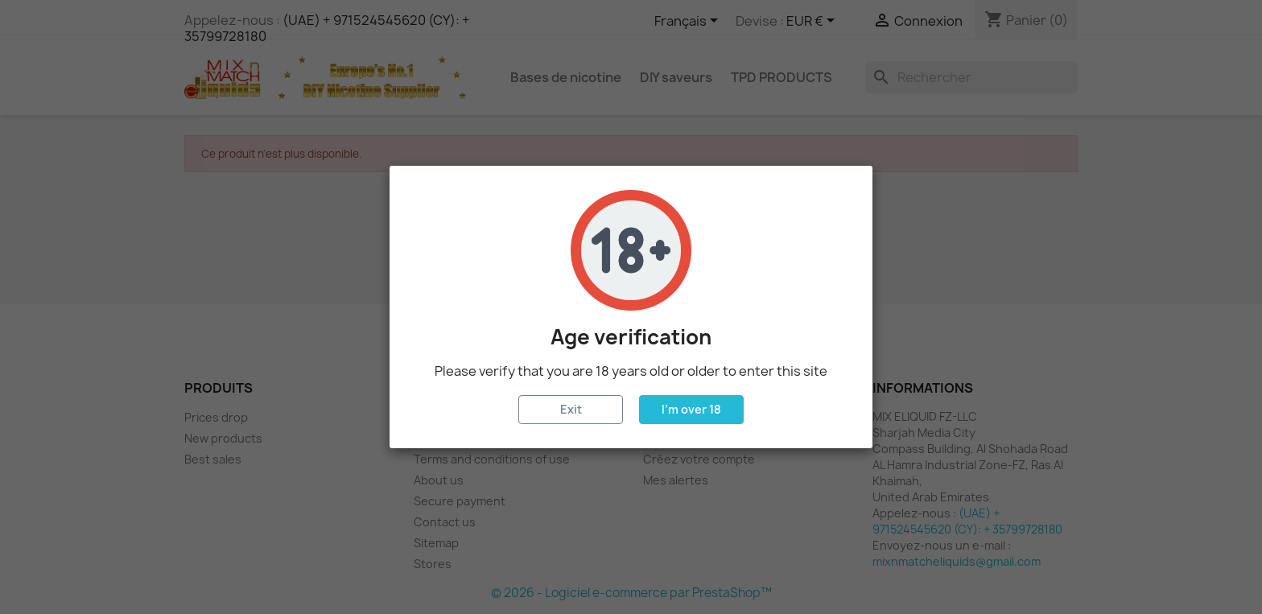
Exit (571, 409)
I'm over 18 (691, 409)
